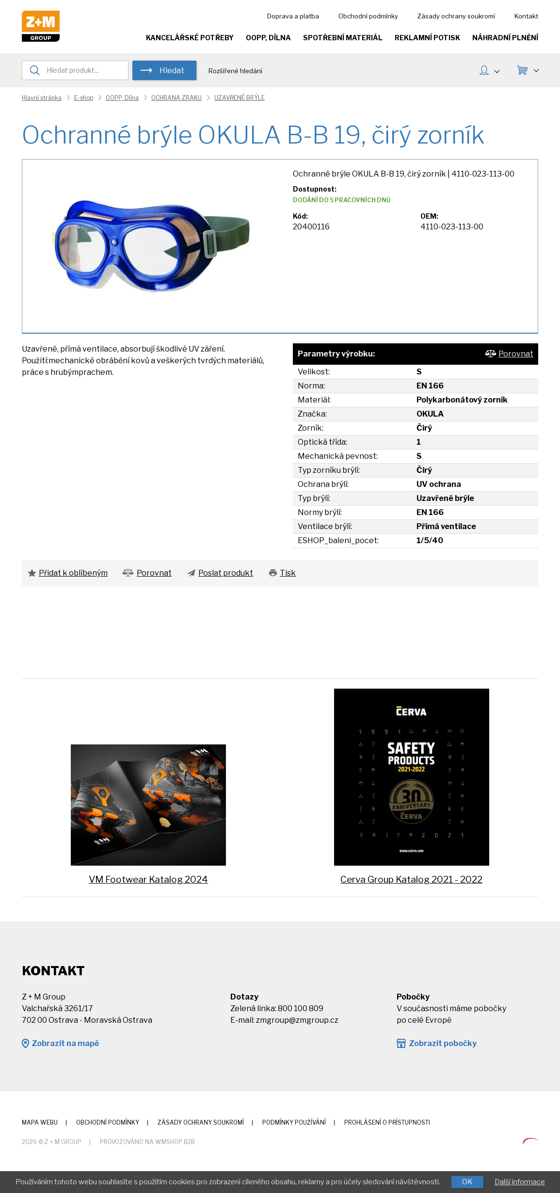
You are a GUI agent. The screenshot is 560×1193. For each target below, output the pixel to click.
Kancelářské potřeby (190, 37)
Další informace (520, 1181)
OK (467, 1181)
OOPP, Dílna (268, 37)
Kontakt (526, 16)
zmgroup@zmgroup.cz (297, 1020)
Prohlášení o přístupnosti (387, 1122)
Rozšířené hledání (235, 71)
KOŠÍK (535, 69)
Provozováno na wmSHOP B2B (147, 1141)
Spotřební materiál (343, 37)
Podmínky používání (294, 1122)
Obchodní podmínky (368, 16)
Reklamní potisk (427, 37)
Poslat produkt (225, 573)
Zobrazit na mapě (65, 1043)
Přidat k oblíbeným (73, 573)
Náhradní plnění (505, 37)
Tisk (288, 573)
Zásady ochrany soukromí (456, 16)
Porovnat (515, 353)
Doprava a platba (293, 16)
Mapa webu (40, 1122)
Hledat (172, 70)
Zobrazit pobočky (443, 1043)
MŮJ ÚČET (496, 70)
